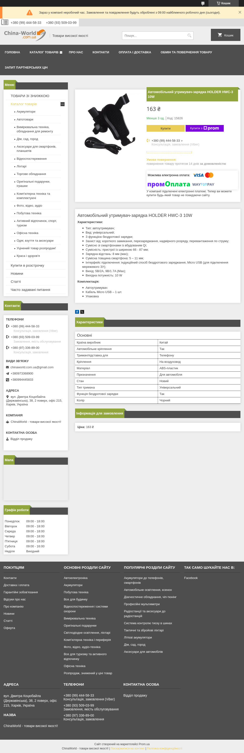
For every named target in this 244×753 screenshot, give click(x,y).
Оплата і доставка (135, 52)
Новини (17, 273)
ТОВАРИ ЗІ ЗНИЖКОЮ (30, 96)
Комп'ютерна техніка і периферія (87, 640)
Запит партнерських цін (26, 67)
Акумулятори (26, 111)
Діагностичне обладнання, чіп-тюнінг (150, 597)
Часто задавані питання (30, 290)
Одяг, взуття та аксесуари (35, 240)
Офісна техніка (27, 233)
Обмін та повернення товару (186, 52)
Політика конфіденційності (164, 748)
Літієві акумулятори (138, 637)
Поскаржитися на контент (128, 748)
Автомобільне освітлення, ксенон (148, 590)
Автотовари (25, 119)
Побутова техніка (29, 213)
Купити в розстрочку (27, 265)
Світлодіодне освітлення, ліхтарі (87, 632)
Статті (16, 281)
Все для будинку (75, 599)
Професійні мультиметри (142, 604)
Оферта (9, 628)
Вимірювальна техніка (80, 618)
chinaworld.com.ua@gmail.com (32, 367)
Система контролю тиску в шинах (148, 623)
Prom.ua (144, 744)
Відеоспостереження (32, 158)
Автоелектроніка (75, 578)
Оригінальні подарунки (80, 625)
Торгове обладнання (31, 174)
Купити (166, 128)
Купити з (204, 128)
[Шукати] (189, 35)
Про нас (76, 52)
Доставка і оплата (16, 585)
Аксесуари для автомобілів (143, 651)
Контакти (101, 52)
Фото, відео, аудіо (29, 205)
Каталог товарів (44, 52)
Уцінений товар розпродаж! (36, 248)
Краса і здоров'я (28, 256)
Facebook (191, 578)
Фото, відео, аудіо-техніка (82, 647)
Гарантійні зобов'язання (21, 592)
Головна (12, 52)
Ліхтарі (21, 166)
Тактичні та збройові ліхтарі (143, 630)
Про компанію (14, 606)
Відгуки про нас (15, 599)
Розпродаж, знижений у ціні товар (88, 673)
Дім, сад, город (27, 139)
